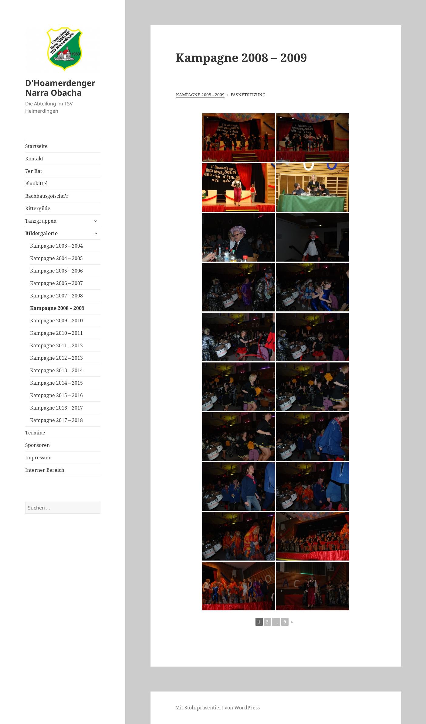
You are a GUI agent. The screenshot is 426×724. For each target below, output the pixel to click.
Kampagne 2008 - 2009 (200, 95)
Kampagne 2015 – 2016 (56, 395)
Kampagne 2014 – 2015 (56, 382)
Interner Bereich (44, 470)
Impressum (38, 457)
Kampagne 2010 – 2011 (56, 333)
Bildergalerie (41, 233)
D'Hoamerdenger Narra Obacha (60, 87)
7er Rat (33, 171)
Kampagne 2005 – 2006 (56, 270)
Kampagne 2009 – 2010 (56, 320)
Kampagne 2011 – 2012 (56, 345)
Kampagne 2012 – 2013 (56, 358)
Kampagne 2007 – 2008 (56, 295)
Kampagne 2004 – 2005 (56, 258)
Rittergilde (37, 208)
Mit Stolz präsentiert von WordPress (217, 707)
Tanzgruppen (40, 221)
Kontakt (34, 158)
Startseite (36, 146)
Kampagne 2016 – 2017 (56, 407)
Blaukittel (36, 183)
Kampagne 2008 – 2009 (57, 308)
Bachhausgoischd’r (47, 196)
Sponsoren (37, 445)
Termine (35, 432)
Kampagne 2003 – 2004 (56, 245)
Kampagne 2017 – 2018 (56, 420)
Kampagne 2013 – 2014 (56, 370)
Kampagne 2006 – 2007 (56, 283)
